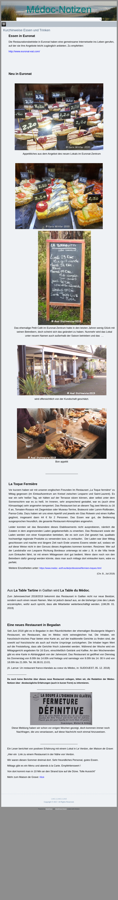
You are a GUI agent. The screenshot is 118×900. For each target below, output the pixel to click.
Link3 (65, 799)
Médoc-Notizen (59, 9)
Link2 (59, 799)
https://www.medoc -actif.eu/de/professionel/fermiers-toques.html (70, 568)
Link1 (53, 799)
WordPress (49, 809)
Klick (42, 777)
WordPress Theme (60, 809)
